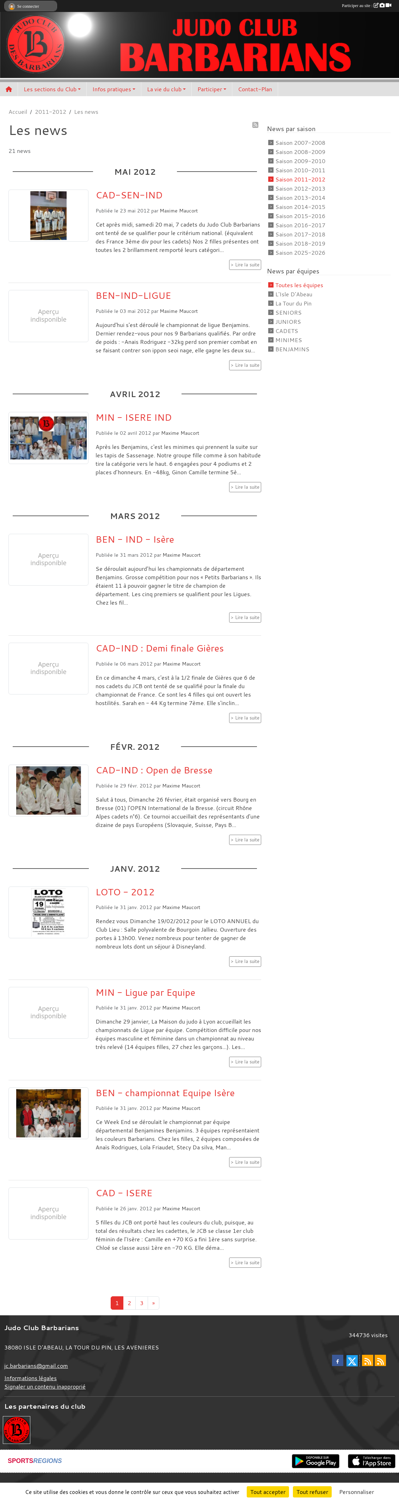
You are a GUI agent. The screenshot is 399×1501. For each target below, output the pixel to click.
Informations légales (30, 1378)
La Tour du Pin (293, 303)
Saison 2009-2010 (300, 161)
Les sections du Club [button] (50, 89)
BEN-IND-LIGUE (133, 295)
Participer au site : (366, 5)
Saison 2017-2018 (300, 234)
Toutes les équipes (299, 285)
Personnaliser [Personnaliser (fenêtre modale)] (356, 1492)
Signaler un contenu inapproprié (45, 1386)
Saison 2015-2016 (300, 216)
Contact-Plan (255, 89)
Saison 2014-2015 (300, 207)
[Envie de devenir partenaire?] (16, 1429)
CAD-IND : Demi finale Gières (160, 648)
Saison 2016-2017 (300, 225)
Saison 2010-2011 (300, 170)
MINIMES (288, 340)
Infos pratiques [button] (111, 89)
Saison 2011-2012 (300, 179)
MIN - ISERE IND (134, 417)
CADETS (286, 331)
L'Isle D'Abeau (293, 294)
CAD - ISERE (124, 1193)
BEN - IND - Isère (135, 539)
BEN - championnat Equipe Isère (165, 1093)
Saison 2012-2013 (300, 188)
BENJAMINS (292, 349)
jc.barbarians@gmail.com (36, 1366)
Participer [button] (209, 89)
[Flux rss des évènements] (380, 1360)
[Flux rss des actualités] (367, 1360)
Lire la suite (247, 265)
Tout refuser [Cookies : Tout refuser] (312, 1492)
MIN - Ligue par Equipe (145, 992)
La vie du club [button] (164, 89)
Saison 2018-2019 (300, 243)
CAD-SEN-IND (129, 195)
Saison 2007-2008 (300, 143)
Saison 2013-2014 (300, 198)
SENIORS (288, 312)
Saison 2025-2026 (300, 253)
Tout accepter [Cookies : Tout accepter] (268, 1492)
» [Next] (153, 1303)
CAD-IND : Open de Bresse (154, 770)
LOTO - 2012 (125, 892)
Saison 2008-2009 (300, 152)
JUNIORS (288, 322)
